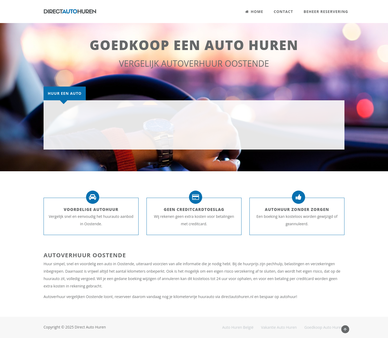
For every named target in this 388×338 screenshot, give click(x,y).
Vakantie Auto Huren (279, 327)
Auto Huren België (238, 327)
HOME (254, 11)
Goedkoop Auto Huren (323, 327)
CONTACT (283, 11)
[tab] (65, 93)
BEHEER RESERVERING (326, 11)
